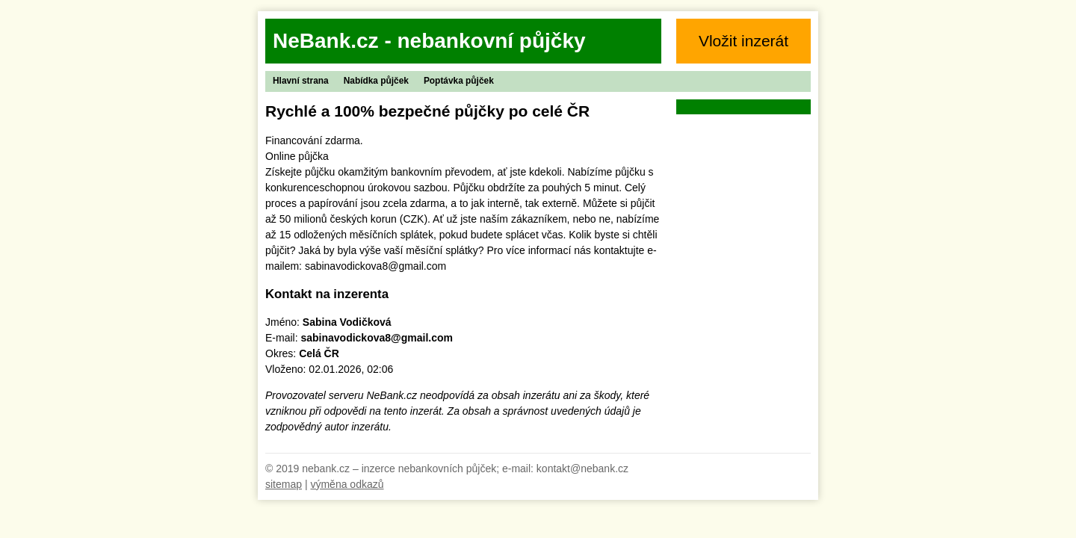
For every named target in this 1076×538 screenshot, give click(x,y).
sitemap (283, 484)
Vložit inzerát (743, 40)
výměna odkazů (346, 484)
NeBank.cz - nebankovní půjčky (429, 40)
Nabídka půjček (376, 80)
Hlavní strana (301, 80)
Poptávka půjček (459, 80)
